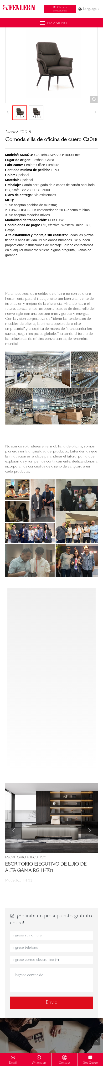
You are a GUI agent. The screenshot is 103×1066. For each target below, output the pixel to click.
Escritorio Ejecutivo (25, 857)
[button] (13, 830)
